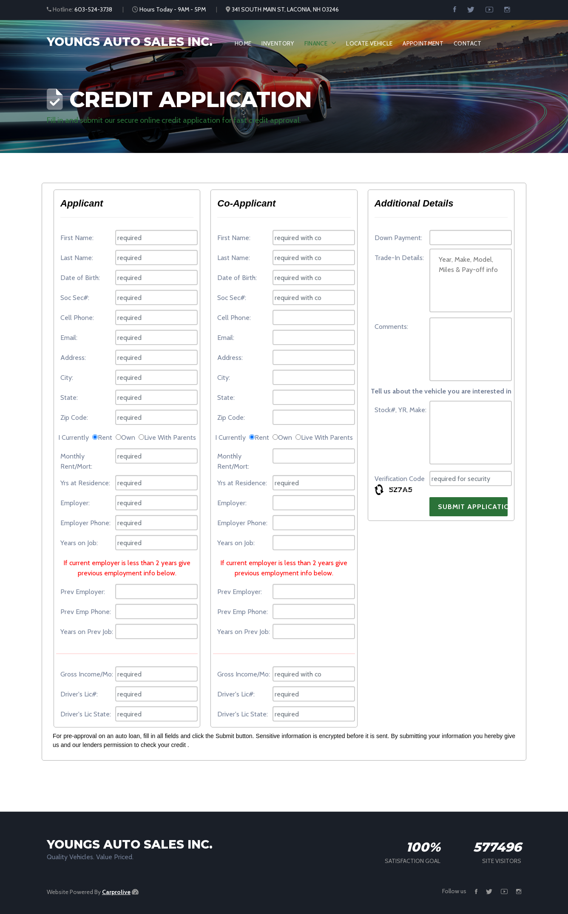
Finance (315, 43)
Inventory (277, 43)
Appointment (423, 43)
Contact (467, 43)
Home (243, 43)
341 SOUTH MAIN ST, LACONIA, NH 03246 (285, 9)
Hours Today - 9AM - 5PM (172, 9)
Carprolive (116, 892)
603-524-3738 (93, 9)
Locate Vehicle (369, 43)
